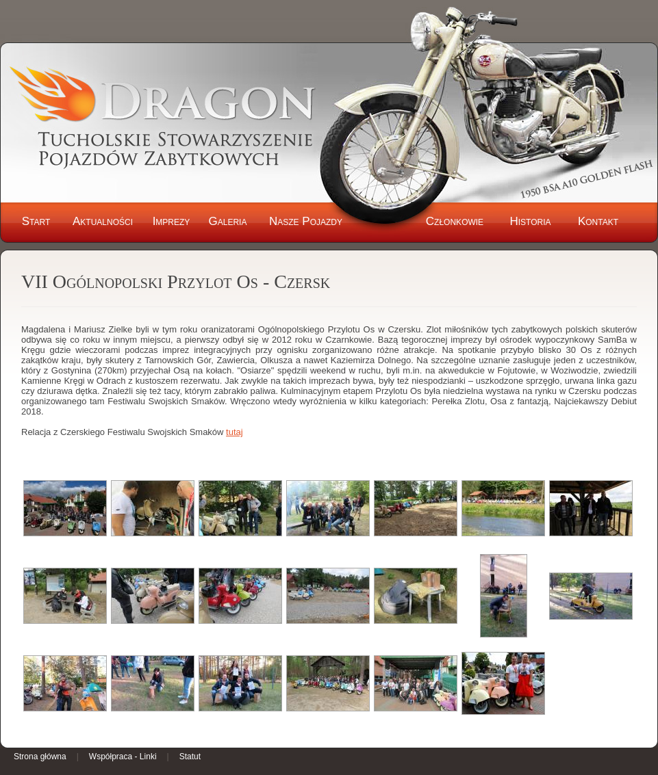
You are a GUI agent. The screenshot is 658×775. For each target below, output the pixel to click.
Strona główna (40, 756)
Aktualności (103, 221)
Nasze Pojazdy (305, 221)
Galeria (228, 221)
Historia (530, 221)
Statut (190, 756)
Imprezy (171, 221)
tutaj (234, 432)
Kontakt (598, 221)
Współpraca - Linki (123, 756)
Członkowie (454, 221)
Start (36, 221)
